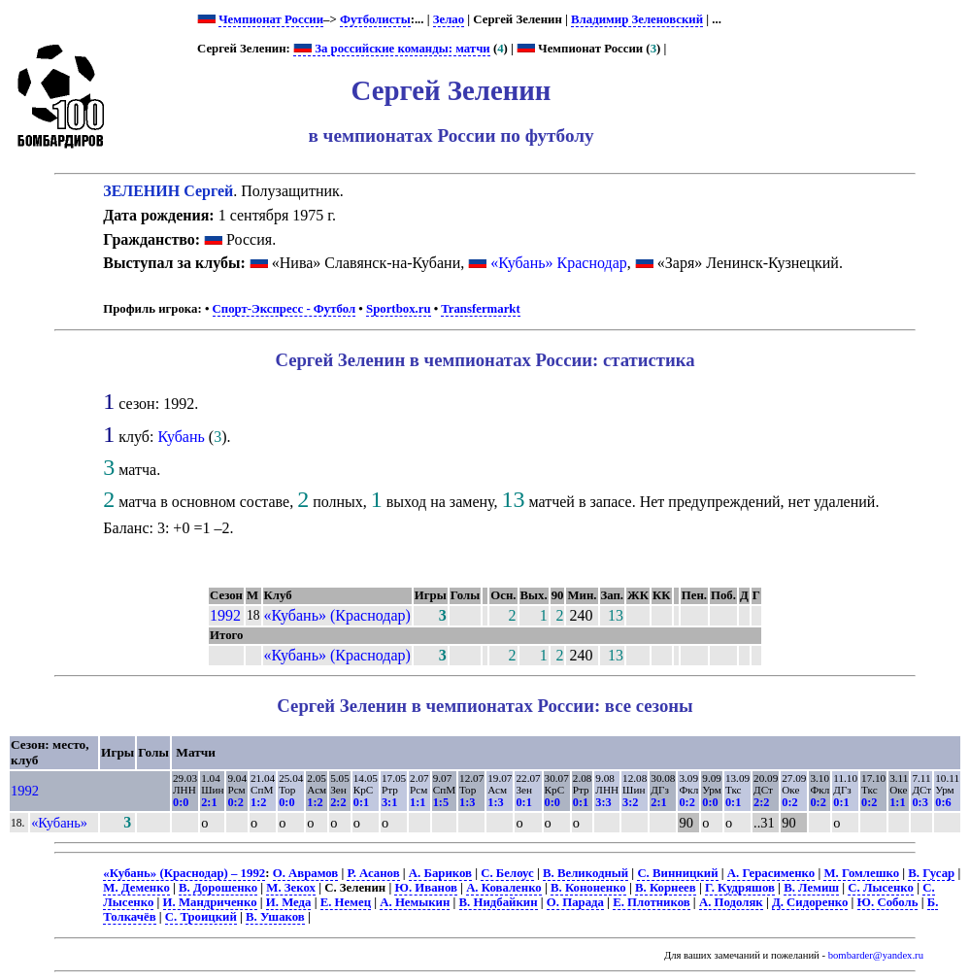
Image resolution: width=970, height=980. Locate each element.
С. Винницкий (677, 873)
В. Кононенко (588, 888)
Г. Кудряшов (740, 888)
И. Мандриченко (210, 902)
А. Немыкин (415, 902)
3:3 (603, 802)
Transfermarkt (480, 309)
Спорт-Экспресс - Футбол (284, 309)
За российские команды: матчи (391, 48)
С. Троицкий (201, 917)
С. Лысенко (881, 888)
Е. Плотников (651, 902)
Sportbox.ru (398, 309)
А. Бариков (440, 873)
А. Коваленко (504, 888)
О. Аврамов (306, 873)
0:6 (943, 802)
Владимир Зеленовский (637, 19)
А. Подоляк (731, 902)
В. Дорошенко (218, 888)
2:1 (209, 802)
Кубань (180, 436)
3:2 (630, 802)
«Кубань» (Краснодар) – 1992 (184, 873)
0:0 (180, 802)
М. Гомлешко (861, 873)
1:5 (441, 802)
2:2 (338, 802)
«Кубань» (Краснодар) (337, 615)
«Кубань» (59, 822)
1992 (225, 615)
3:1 (389, 802)
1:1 (417, 802)
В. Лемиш (811, 888)
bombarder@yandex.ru (875, 955)
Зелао (448, 19)
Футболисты (375, 19)
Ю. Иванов (425, 888)
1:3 (467, 802)
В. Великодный (585, 873)
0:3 (919, 802)
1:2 (258, 802)
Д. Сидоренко (810, 902)
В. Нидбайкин (498, 902)
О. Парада (575, 902)
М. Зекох (291, 888)
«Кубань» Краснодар (558, 262)
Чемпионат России (270, 19)
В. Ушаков (275, 917)
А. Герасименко (771, 873)
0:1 (361, 802)
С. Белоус (507, 873)
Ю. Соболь (888, 902)
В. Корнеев (665, 888)
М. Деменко (136, 888)
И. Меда (289, 902)
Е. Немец (345, 902)
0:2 (235, 802)
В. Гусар (931, 873)
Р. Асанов (373, 873)
